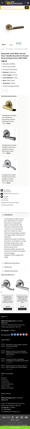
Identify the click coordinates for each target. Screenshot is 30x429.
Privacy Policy (5, 382)
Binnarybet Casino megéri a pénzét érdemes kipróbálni (16, 345)
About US (10, 422)
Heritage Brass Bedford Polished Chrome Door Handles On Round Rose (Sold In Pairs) (8, 299)
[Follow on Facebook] (12, 334)
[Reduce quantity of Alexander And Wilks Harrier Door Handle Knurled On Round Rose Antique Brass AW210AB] (2, 91)
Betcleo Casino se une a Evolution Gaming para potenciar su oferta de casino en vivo (16, 352)
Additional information (10, 263)
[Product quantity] (4, 91)
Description (7, 214)
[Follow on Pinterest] (20, 334)
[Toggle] (2, 214)
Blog (15, 422)
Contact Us (4, 380)
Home (2, 49)
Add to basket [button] (8, 309)
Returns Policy (5, 386)
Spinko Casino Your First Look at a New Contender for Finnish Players (16, 366)
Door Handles (9, 49)
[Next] (29, 295)
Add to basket (15, 427)
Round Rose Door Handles (21, 49)
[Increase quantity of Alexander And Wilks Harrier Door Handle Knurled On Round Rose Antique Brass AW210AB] (7, 91)
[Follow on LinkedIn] (23, 334)
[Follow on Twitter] (17, 334)
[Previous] (1, 295)
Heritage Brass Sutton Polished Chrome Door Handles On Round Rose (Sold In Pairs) (22, 299)
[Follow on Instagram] (15, 334)
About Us (4, 378)
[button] (2, 3)
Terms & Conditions (7, 384)
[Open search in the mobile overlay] (25, 2)
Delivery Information (9, 271)
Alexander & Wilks (9, 205)
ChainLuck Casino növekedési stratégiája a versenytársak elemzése (17, 359)
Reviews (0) (6, 267)
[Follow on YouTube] (26, 334)
